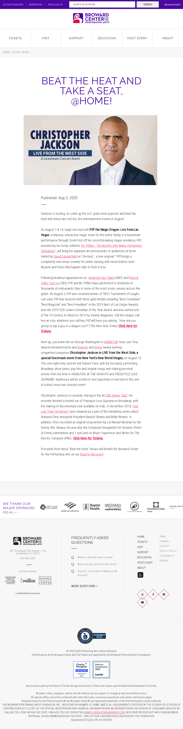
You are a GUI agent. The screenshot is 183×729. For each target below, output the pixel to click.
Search (148, 4)
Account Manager (13, 4)
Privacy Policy (168, 551)
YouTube (146, 605)
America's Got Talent (101, 278)
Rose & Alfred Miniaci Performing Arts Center (45, 580)
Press (162, 537)
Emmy (98, 347)
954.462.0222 (28, 558)
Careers (164, 541)
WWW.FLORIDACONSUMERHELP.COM (104, 712)
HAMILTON (111, 342)
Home (6, 52)
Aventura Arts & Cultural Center (10, 580)
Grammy (82, 347)
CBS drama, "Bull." (117, 395)
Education (107, 38)
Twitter (146, 597)
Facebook (157, 597)
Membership (36, 4)
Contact (165, 546)
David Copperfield (65, 256)
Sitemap (164, 561)
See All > (10, 512)
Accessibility (167, 556)
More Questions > (84, 586)
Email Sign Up (56, 4)
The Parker (28, 580)
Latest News (20, 52)
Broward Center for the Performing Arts (91, 18)
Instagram (168, 597)
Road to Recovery (91, 454)
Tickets (15, 38)
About (167, 38)
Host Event (137, 38)
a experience (28, 593)
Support (76, 38)
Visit (46, 38)
